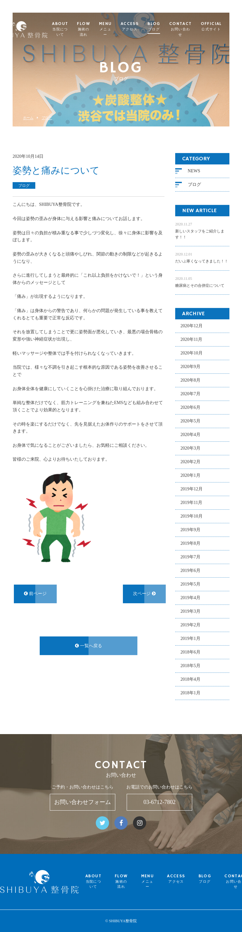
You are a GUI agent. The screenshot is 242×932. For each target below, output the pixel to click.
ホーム (28, 118)
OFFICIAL (225, 26)
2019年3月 (190, 611)
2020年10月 (192, 352)
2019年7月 (190, 556)
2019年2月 (190, 624)
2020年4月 (190, 434)
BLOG (168, 26)
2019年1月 (190, 638)
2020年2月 (190, 461)
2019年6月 (190, 570)
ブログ (47, 118)
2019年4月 (190, 597)
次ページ (144, 593)
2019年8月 (190, 543)
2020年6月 (190, 407)
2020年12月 (192, 325)
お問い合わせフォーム (82, 802)
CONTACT (194, 29)
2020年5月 (190, 420)
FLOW (97, 29)
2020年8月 (190, 379)
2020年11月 (191, 339)
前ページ (35, 593)
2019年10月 (192, 515)
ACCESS (144, 26)
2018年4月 (190, 679)
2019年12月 (192, 488)
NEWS (194, 170)
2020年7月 (190, 393)
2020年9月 (190, 366)
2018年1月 (190, 692)
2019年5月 (190, 583)
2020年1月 (190, 475)
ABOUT (74, 29)
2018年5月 (190, 665)
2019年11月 (191, 502)
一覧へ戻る (88, 645)
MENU (119, 29)
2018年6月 (190, 651)
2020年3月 (190, 447)
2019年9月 (190, 529)
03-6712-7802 (159, 802)
